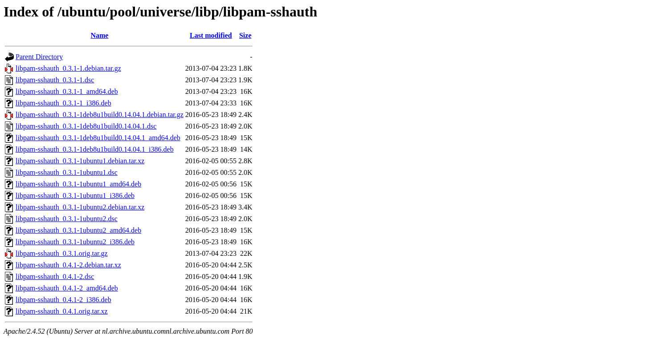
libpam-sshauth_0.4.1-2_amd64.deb (67, 288)
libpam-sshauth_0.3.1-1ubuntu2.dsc (67, 218)
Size (245, 35)
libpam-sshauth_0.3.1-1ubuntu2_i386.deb (75, 242)
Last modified (211, 35)
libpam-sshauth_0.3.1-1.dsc (55, 80)
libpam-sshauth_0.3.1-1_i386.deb (63, 103)
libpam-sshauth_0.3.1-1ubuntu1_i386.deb (75, 195)
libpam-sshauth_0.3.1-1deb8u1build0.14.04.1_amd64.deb (98, 137)
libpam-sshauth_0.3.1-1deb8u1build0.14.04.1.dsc (86, 126)
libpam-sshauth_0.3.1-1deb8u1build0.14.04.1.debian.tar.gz (100, 114)
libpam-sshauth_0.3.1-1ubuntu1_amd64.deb (78, 184)
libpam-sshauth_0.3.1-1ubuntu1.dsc (67, 172)
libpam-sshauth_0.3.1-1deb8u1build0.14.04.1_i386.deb (95, 149)
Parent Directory (39, 57)
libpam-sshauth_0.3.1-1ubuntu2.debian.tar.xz (80, 207)
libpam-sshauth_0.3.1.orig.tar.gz (62, 253)
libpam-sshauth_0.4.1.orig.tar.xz (62, 311)
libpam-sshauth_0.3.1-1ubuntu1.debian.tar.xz (80, 161)
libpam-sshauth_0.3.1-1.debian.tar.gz (68, 68)
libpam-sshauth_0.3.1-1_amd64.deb (67, 91)
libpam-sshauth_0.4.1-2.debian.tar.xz (68, 265)
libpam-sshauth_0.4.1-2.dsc (55, 276)
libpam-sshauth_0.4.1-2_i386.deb (63, 299)
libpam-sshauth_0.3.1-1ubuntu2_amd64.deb (78, 230)
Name (99, 35)
